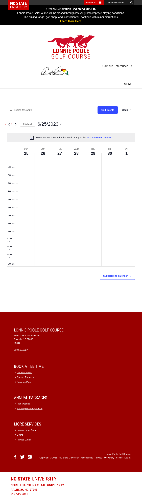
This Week (27, 124)
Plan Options (23, 403)
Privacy (98, 457)
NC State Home (21, 2)
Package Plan (24, 382)
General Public (24, 372)
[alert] (71, 137)
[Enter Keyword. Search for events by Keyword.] (52, 110)
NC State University (69, 457)
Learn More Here (71, 21)
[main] (71, 200)
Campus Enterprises (115, 66)
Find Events (107, 110)
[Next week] (16, 124)
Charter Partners (25, 377)
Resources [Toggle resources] (91, 2)
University (34, 479)
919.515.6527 (21, 350)
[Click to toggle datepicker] (49, 124)
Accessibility (87, 457)
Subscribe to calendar (115, 275)
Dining (20, 435)
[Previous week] (9, 124)
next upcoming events (99, 137)
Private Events (24, 439)
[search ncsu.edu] (116, 2)
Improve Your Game (27, 430)
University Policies (113, 457)
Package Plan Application (29, 408)
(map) (17, 343)
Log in (127, 457)
